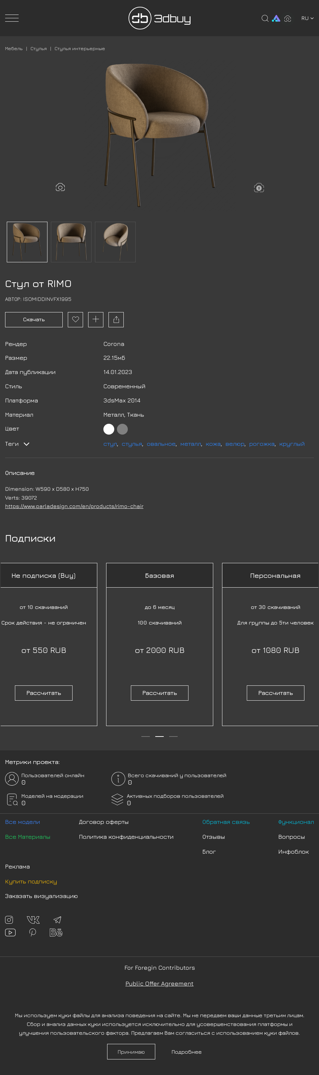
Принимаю (131, 1052)
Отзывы (213, 836)
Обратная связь (226, 821)
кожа (213, 443)
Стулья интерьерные (80, 48)
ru (307, 18)
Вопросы (291, 836)
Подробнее (187, 1052)
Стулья (39, 48)
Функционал (296, 821)
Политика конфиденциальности (126, 836)
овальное (161, 443)
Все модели (22, 821)
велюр (234, 443)
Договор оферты (104, 821)
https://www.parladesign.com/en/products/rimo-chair (74, 506)
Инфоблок (293, 851)
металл (190, 443)
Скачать (34, 319)
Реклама (17, 866)
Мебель (14, 48)
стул (110, 443)
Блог (209, 851)
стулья (132, 443)
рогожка (262, 443)
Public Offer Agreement (159, 983)
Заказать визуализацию (41, 895)
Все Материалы (28, 836)
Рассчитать (43, 692)
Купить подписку (31, 881)
